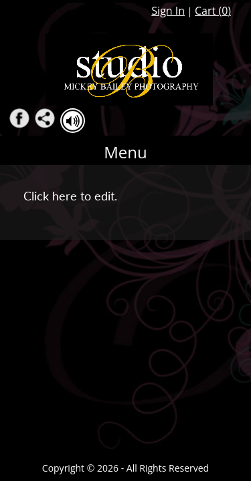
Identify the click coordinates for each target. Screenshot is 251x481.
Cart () (213, 10)
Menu (125, 152)
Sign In (168, 10)
